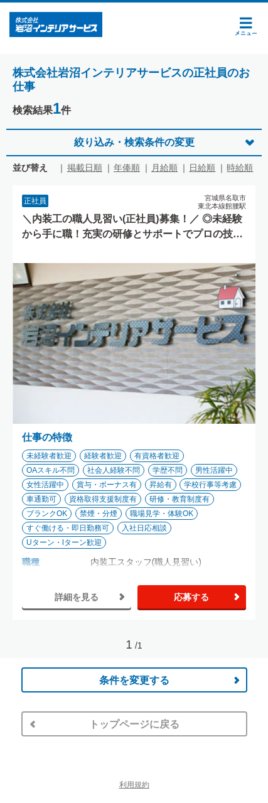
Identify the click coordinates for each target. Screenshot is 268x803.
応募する (191, 597)
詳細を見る (77, 597)
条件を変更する (134, 680)
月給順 (164, 168)
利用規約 (134, 784)
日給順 (202, 168)
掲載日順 (84, 168)
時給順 (240, 168)
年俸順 (127, 168)
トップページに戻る (134, 724)
